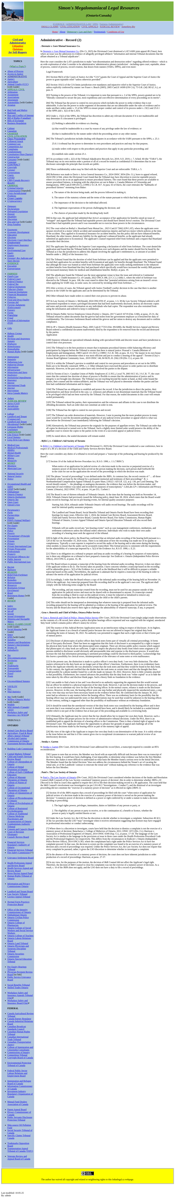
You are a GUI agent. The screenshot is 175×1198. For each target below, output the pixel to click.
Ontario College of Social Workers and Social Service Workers (20, 930)
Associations (13, 97)
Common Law (14, 144)
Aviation (11, 105)
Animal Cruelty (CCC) (18, 84)
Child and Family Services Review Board (19, 757)
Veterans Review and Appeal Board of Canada (18, 1157)
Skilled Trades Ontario (17, 987)
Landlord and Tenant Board (20, 891)
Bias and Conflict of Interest (20, 115)
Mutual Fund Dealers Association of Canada (17, 1103)
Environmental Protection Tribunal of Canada (19, 1064)
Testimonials (100, 32)
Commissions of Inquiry (18, 1052)
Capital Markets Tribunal (19, 754)
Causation (12, 131)
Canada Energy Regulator (19, 1018)
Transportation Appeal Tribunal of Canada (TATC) (20, 1149)
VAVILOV (12, 686)
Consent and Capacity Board (20, 829)
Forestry (11, 310)
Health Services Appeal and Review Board (20, 869)
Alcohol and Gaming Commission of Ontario (18, 739)
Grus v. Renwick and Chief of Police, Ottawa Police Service (70, 617)
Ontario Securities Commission (15, 955)
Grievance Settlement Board (20, 858)
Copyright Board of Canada (20, 1057)
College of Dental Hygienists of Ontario (17, 768)
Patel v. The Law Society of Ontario (59, 777)
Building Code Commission (20, 749)
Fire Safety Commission (18, 852)
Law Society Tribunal (17, 894)
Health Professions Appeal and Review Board (19, 864)
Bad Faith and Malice (17, 110)
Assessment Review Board (19, 743)
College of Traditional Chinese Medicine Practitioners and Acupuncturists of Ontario (19, 817)
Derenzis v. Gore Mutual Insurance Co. (61, 51)
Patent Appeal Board (16, 1109)
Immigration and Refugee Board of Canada (19, 1082)
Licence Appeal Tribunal (18, 896)
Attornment (12, 100)
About (62, 32)
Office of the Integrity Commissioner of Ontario (19, 910)
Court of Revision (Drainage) (15, 833)
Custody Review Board (18, 837)
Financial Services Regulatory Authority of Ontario (18, 845)
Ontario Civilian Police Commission (18, 918)
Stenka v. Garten (50, 747)
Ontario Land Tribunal (17, 943)
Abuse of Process (15, 71)
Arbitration (12, 92)
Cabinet (11, 128)
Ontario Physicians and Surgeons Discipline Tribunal (18, 948)
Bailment (11, 113)
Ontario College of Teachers (20, 935)
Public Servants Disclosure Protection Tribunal (19, 1118)
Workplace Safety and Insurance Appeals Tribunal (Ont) (20, 995)
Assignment (12, 94)
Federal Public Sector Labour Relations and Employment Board (17, 1073)
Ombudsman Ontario (17, 915)
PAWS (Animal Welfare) (18, 520)
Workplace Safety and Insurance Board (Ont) (17, 1001)
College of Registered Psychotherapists (17, 809)
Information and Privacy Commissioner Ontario (18, 885)
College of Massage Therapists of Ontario (17, 778)
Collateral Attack (15, 141)
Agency (11, 79)
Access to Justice (15, 74)
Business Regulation (16, 123)
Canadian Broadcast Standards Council (16, 1027)
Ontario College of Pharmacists (16, 923)
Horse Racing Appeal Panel (20, 873)
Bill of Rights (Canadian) (19, 118)
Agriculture (12, 81)
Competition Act (15, 146)
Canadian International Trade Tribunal (17, 1038)
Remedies (11, 580)
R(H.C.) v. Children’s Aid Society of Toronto (63, 446)
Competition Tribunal (17, 1055)
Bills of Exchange (15, 120)
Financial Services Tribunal (20, 850)
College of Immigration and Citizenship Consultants (20, 1048)
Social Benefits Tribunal (18, 985)
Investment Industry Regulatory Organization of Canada (20, 1094)
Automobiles (13, 102)
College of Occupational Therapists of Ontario (18, 789)
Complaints (12, 149)
